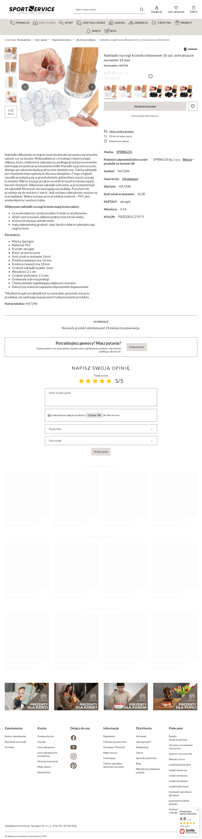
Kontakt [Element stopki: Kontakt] (9, 747)
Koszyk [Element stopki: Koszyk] (41, 741)
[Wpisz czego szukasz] (109, 9)
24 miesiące (130, 179)
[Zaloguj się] (156, 9)
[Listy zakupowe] (176, 9)
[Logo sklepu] (32, 10)
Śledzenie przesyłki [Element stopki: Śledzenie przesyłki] (15, 741)
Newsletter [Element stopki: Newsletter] (43, 772)
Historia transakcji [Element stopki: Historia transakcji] (47, 761)
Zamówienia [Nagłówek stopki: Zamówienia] (13, 728)
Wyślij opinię (101, 451)
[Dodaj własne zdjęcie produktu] (110, 415)
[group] (58, 87)
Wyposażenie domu (61, 39)
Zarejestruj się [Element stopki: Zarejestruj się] (45, 736)
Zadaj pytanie (136, 346)
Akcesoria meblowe (85, 39)
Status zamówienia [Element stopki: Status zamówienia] (15, 736)
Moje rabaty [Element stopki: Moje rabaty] (44, 766)
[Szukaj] (141, 9)
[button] (25, 87)
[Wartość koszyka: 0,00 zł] (193, 9)
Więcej (187, 159)
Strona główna (24, 39)
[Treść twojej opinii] (101, 397)
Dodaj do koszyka (145, 106)
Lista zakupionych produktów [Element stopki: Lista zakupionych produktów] (47, 754)
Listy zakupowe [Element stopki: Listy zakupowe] (46, 747)
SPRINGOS (124, 152)
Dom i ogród (41, 39)
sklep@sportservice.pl (17, 825)
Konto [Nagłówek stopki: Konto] (41, 728)
